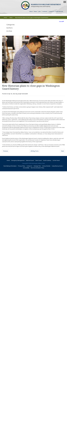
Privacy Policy (21, 166)
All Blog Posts (35, 151)
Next (62, 151)
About (31, 11)
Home (5, 17)
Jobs (39, 11)
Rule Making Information (10, 166)
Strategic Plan (37, 166)
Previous (5, 151)
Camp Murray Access (58, 166)
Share (61, 21)
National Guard (30, 161)
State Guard (38, 161)
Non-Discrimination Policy (38, 168)
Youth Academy (47, 161)
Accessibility (26, 168)
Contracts (44, 11)
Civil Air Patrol (56, 161)
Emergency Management (18, 161)
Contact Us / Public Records (56, 11)
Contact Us (29, 166)
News (35, 11)
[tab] (16, 24)
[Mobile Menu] (65, 2)
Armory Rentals (46, 166)
